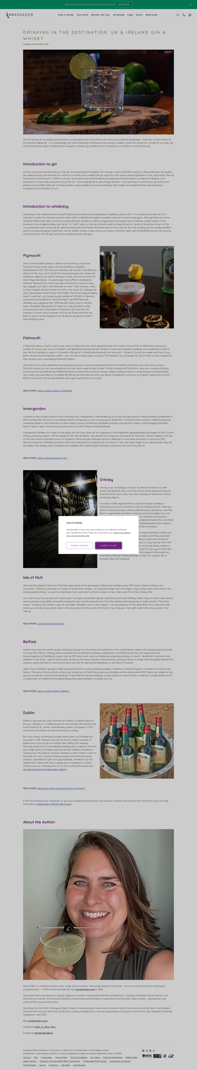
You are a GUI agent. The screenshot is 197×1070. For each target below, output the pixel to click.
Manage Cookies (80, 545)
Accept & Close (108, 545)
